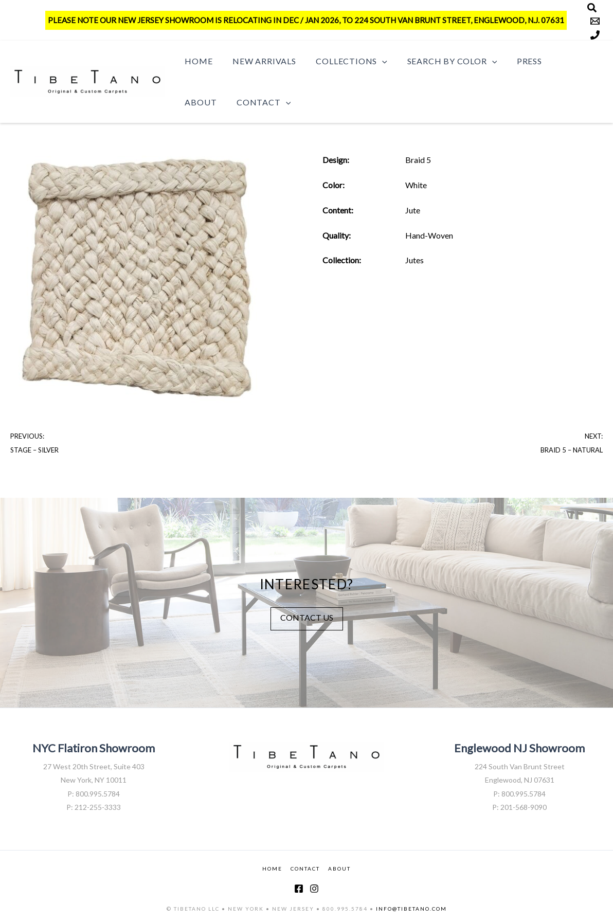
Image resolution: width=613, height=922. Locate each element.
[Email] (595, 21)
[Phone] (595, 35)
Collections (343, 61)
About (559, 61)
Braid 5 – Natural (571, 450)
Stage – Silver (34, 450)
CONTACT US (306, 617)
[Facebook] (298, 888)
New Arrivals (259, 61)
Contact (210, 102)
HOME (272, 868)
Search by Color (440, 61)
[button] (374, 61)
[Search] (592, 7)
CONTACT (305, 868)
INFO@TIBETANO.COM (411, 908)
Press (514, 61)
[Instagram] (314, 888)
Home (197, 61)
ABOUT (339, 868)
